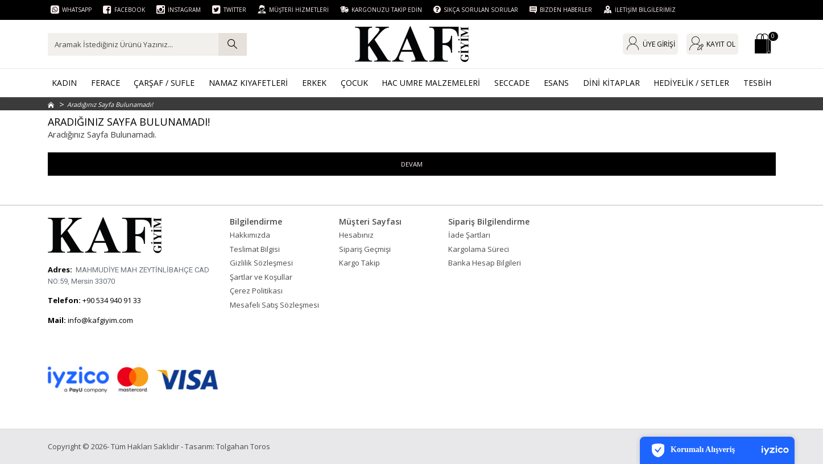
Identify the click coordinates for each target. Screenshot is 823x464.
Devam (411, 164)
